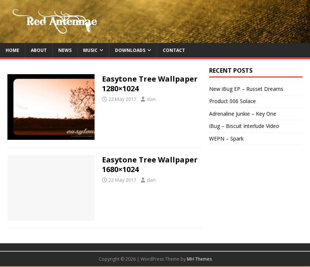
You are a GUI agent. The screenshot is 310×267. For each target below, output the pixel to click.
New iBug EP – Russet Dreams (246, 88)
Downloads (130, 50)
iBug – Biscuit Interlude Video (244, 125)
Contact (174, 50)
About (39, 50)
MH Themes (199, 259)
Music (90, 50)
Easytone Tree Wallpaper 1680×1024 (150, 164)
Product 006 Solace (232, 101)
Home (12, 50)
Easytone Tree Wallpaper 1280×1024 (150, 83)
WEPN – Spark (226, 138)
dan (151, 99)
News (65, 50)
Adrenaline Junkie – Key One (242, 113)
